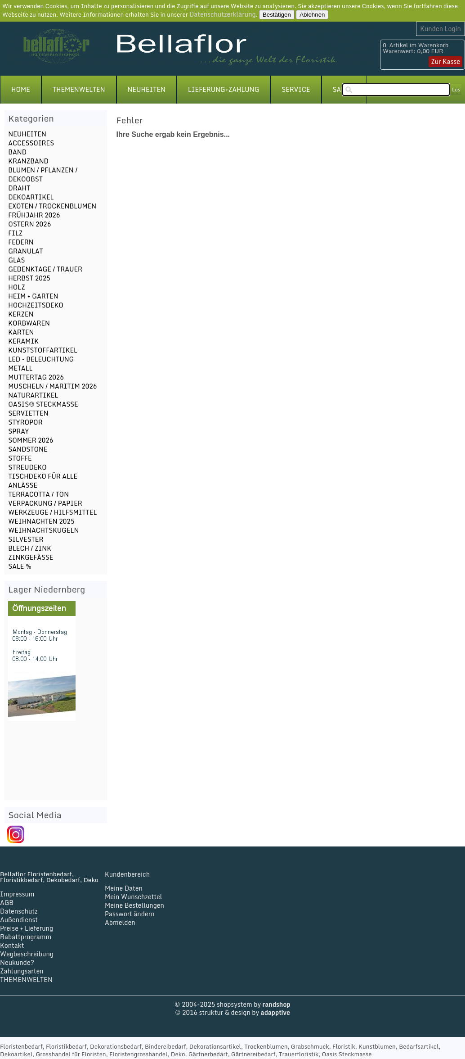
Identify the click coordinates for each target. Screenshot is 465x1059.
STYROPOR (25, 422)
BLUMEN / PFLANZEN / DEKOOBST (42, 174)
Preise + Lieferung (26, 928)
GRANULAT (25, 251)
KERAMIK (23, 341)
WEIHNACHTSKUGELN (43, 530)
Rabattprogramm (25, 937)
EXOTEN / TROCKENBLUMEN (52, 206)
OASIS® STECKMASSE (43, 404)
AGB (6, 902)
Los (456, 90)
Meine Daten (124, 888)
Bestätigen (277, 14)
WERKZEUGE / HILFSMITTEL (52, 512)
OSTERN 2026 (29, 224)
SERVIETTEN (28, 413)
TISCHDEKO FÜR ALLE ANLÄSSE (42, 480)
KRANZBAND (28, 161)
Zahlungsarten (22, 971)
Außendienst (19, 919)
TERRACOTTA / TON (38, 494)
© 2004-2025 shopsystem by (232, 1004)
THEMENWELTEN (79, 89)
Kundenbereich (127, 874)
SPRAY (18, 431)
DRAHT (19, 188)
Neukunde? (17, 962)
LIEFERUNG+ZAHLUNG (223, 89)
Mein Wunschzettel (133, 897)
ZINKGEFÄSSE (30, 557)
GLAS (16, 260)
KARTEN (21, 332)
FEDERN (20, 242)
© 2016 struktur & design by (232, 1012)
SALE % (19, 566)
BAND (17, 152)
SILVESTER (25, 539)
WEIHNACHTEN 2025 (41, 521)
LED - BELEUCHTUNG (41, 359)
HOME (20, 89)
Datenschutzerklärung (222, 14)
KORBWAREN (29, 323)
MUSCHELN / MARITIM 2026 (52, 386)
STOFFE (19, 458)
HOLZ (16, 287)
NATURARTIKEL (33, 395)
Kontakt (12, 945)
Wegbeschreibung (27, 954)
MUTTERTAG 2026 (35, 377)
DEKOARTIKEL (31, 197)
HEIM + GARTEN (33, 296)
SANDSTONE (27, 449)
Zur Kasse (445, 61)
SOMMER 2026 (30, 440)
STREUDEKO (27, 467)
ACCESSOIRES (31, 143)
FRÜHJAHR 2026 (34, 215)
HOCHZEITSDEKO (35, 305)
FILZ (15, 233)
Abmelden (120, 922)
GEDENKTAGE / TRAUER (45, 269)
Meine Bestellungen (134, 905)
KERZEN (20, 314)
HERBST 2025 (29, 278)
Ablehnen (312, 14)
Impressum (17, 894)
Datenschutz (19, 911)
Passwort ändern (130, 914)
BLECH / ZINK (29, 548)
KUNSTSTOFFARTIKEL (42, 350)
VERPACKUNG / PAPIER (45, 503)
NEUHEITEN (146, 89)
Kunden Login (440, 28)
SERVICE (296, 89)
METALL (20, 368)
